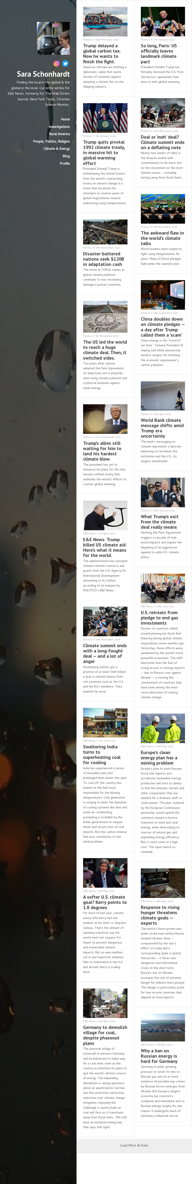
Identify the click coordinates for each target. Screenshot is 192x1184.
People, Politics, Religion (51, 142)
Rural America (59, 134)
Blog (66, 156)
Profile (65, 164)
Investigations (59, 127)
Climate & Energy (57, 149)
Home (65, 120)
